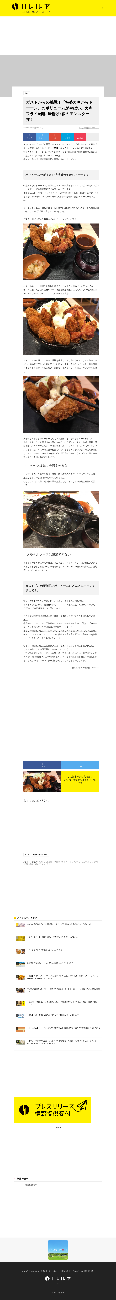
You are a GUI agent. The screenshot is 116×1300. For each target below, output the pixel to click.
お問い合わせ (65, 1278)
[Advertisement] (58, 36)
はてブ (67, 137)
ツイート (42, 137)
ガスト (27, 855)
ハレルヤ (58, 1128)
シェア (29, 137)
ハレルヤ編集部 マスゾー (88, 128)
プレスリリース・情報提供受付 (82, 1278)
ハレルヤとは (34, 1278)
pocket (80, 137)
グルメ (27, 93)
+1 (55, 137)
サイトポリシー (54, 1278)
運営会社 (44, 1278)
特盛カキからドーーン (41, 855)
